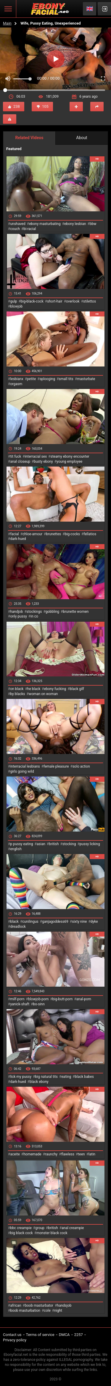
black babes (84, 1077)
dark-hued (18, 539)
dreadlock (18, 926)
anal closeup (20, 461)
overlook (73, 301)
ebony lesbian (75, 224)
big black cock (21, 1233)
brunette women (76, 612)
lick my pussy (20, 1077)
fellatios (89, 534)
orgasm (16, 384)
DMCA (64, 1334)
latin (92, 1154)
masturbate (86, 379)
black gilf (77, 689)
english (15, 849)
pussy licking (90, 844)
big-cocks (72, 534)
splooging (47, 379)
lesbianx (16, 379)
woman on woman (43, 694)
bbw (93, 224)
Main (7, 23)
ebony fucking (55, 689)
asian (41, 844)
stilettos (89, 301)
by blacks (17, 694)
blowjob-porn (38, 999)
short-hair (54, 301)
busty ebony (43, 461)
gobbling (52, 612)
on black (16, 689)
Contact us (12, 1334)
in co (34, 616)
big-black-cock (32, 301)
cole (47, 1310)
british (54, 844)
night (58, 1310)
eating (66, 1077)
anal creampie (73, 1228)
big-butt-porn (62, 999)
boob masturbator (39, 1305)
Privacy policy (14, 1340)
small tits (66, 379)
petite (31, 379)
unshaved (17, 224)
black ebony (39, 1082)
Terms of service (40, 1334)
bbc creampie (20, 1228)
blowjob (16, 306)
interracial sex (36, 456)
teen (81, 1154)
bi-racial (29, 229)
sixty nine (79, 921)
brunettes (53, 534)
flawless (67, 1154)
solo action (81, 766)
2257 (78, 1334)
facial (14, 534)
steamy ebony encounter (69, 456)
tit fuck (15, 456)
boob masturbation (25, 1310)
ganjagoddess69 (55, 921)
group (39, 1228)
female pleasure (56, 766)
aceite (15, 1154)
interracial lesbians (25, 766)
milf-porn (17, 999)
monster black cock (51, 1233)
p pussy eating (21, 844)
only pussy (18, 616)
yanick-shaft (19, 1004)
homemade (32, 1154)
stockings (34, 612)
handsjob (64, 1305)
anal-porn (83, 999)
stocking (69, 844)
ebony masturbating (45, 224)
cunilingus (30, 921)
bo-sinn (39, 1004)
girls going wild (22, 771)
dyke (94, 921)
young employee (69, 461)
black (14, 921)
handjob (16, 612)
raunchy (51, 1154)
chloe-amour (32, 534)
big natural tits (46, 1077)
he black (34, 689)
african (15, 1305)
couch (15, 229)
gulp (13, 301)
